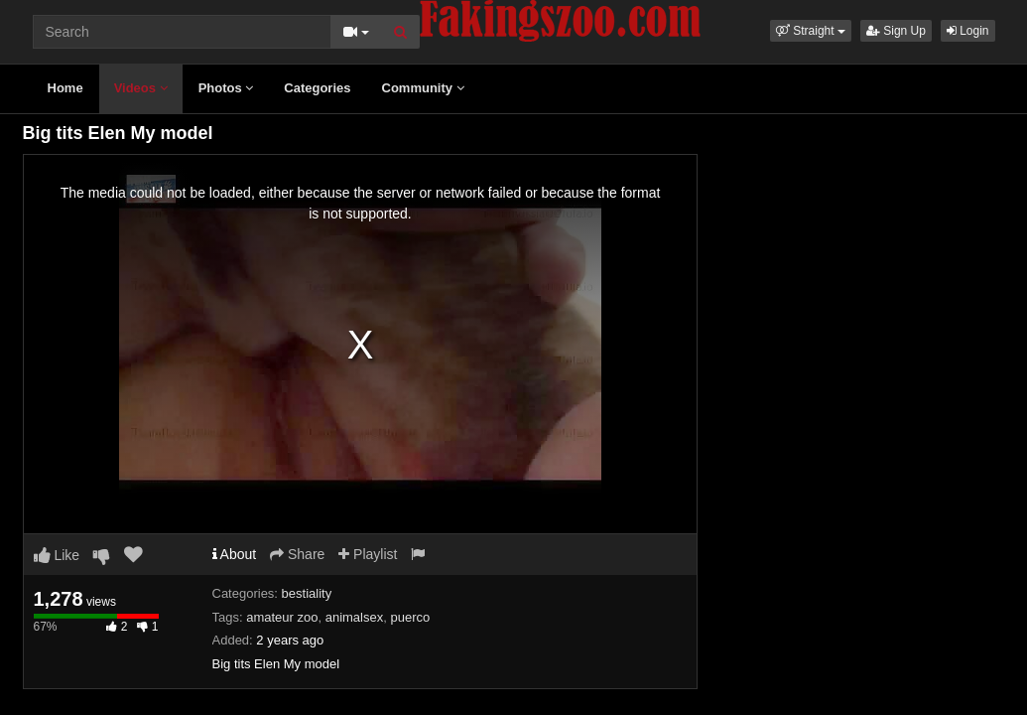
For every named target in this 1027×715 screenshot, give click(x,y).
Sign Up (896, 31)
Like (57, 555)
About (234, 554)
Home (65, 87)
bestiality (307, 593)
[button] (810, 31)
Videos (141, 87)
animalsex (354, 617)
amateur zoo (282, 617)
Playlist (367, 554)
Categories (317, 87)
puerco (410, 617)
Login (968, 31)
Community (423, 87)
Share (297, 554)
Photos (226, 87)
